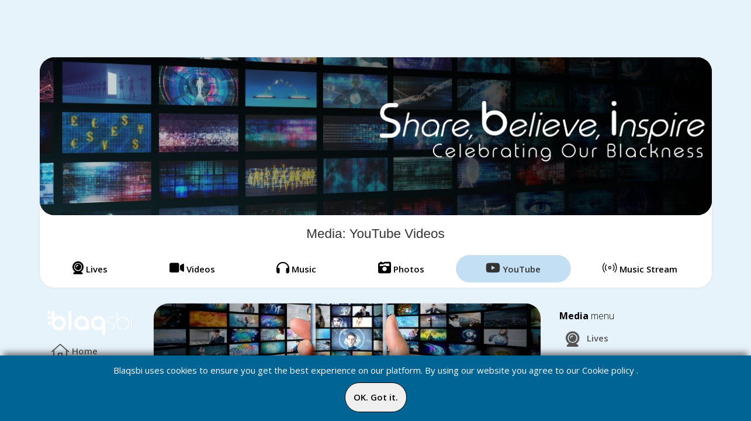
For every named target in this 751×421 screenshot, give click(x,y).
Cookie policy (608, 370)
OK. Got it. (376, 397)
